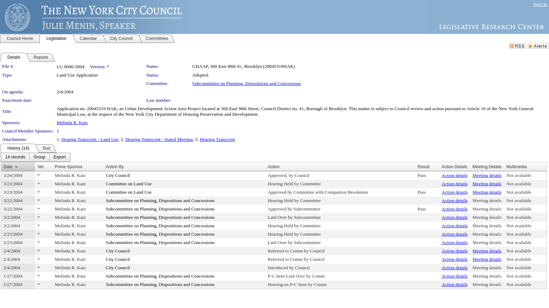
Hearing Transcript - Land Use (89, 139)
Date (8, 166)
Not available (518, 175)
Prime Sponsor (68, 166)
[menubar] (35, 157)
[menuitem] (15, 157)
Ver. (41, 166)
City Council (118, 175)
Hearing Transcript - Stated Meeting (159, 139)
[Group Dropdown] (39, 157)
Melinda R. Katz (72, 122)
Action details (454, 175)
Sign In (540, 4)
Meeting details (487, 175)
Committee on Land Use (129, 183)
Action (273, 166)
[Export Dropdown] (59, 157)
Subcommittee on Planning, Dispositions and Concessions (246, 83)
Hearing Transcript (217, 139)
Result (424, 166)
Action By (115, 166)
